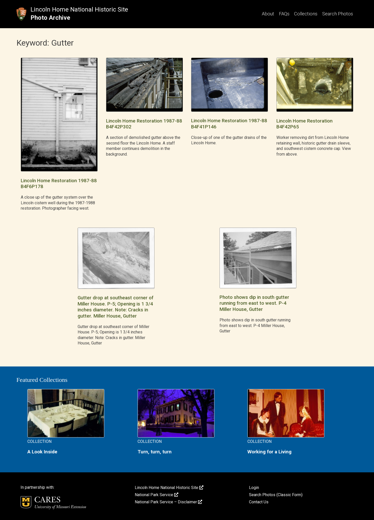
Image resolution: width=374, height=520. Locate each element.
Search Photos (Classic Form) (276, 494)
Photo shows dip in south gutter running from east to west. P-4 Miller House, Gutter (254, 303)
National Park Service (156, 494)
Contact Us (258, 501)
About (268, 13)
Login (254, 487)
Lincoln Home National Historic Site (79, 9)
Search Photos (337, 13)
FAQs (284, 13)
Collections (305, 13)
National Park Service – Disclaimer (168, 501)
